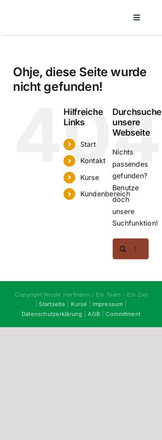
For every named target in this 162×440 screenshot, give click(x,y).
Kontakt (93, 160)
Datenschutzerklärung (52, 313)
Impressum (107, 304)
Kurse (89, 177)
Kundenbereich (105, 193)
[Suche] (123, 249)
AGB (94, 313)
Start (88, 144)
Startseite (52, 304)
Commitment (123, 313)
